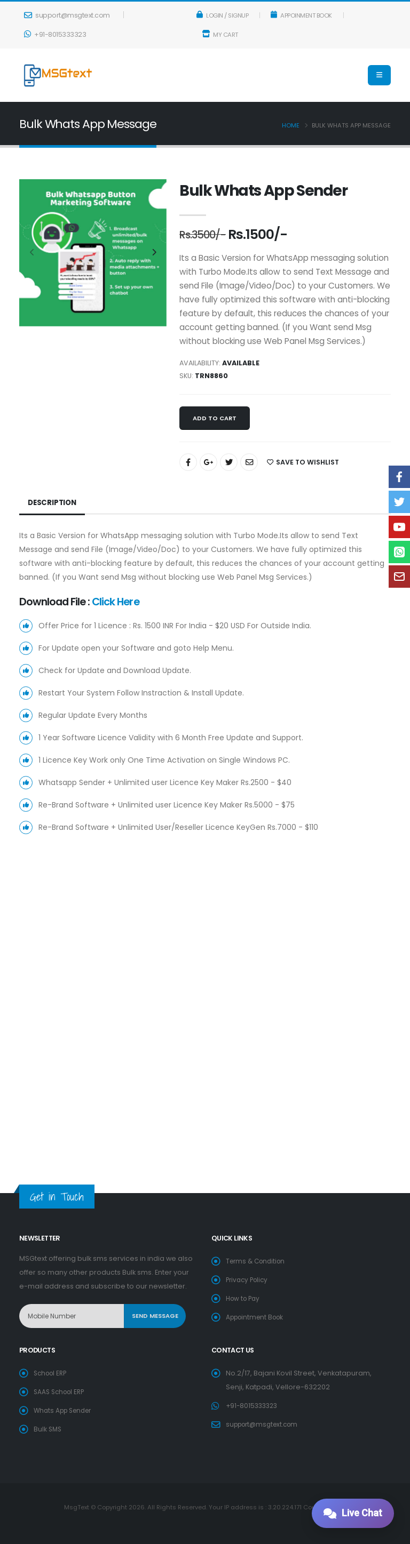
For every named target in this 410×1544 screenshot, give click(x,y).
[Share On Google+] (208, 462)
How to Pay (244, 1298)
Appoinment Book (301, 15)
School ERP (52, 1373)
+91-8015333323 (55, 34)
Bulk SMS (48, 1429)
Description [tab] (53, 503)
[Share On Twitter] (229, 462)
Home (290, 125)
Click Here (115, 601)
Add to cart (214, 418)
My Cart (220, 34)
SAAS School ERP (61, 1391)
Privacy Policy (249, 1279)
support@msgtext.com (67, 15)
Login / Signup (222, 15)
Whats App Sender (66, 1410)
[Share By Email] (249, 462)
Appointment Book (257, 1317)
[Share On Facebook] (188, 462)
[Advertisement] (205, 942)
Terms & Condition (258, 1261)
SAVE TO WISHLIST (303, 462)
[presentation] (32, 253)
